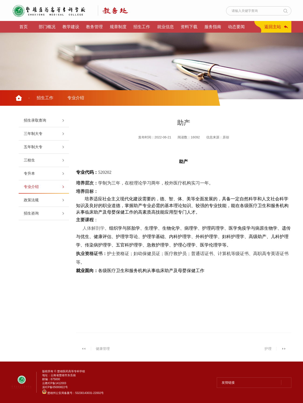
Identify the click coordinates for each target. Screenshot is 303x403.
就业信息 (165, 26)
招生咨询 (31, 213)
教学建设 (70, 26)
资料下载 (189, 26)
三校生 (29, 160)
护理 (268, 349)
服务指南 (212, 26)
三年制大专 (33, 134)
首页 (23, 26)
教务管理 (94, 26)
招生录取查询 (35, 120)
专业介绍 (75, 98)
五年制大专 (33, 147)
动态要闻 (236, 26)
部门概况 (47, 26)
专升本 (29, 173)
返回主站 (272, 26)
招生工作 (141, 26)
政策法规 (31, 200)
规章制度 (118, 26)
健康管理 (103, 349)
